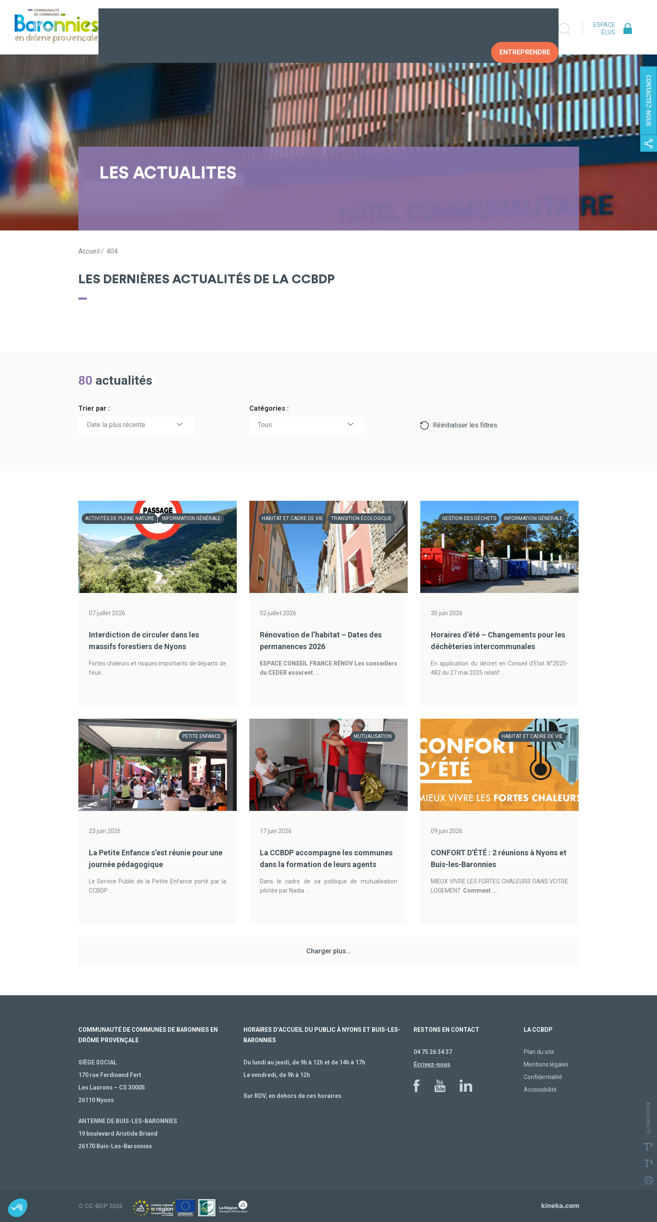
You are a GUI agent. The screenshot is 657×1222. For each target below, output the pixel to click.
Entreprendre (524, 29)
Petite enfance (201, 736)
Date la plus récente (116, 425)
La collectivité (211, 29)
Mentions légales (546, 1064)
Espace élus (604, 28)
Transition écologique (361, 518)
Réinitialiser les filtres (465, 425)
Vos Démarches (452, 29)
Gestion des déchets (469, 518)
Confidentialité (543, 1077)
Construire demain (373, 29)
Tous (265, 425)
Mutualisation (373, 736)
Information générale (191, 518)
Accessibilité (540, 1089)
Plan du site (539, 1052)
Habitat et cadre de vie (292, 518)
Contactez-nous (648, 101)
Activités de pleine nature (119, 518)
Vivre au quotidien (289, 29)
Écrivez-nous (432, 1064)
